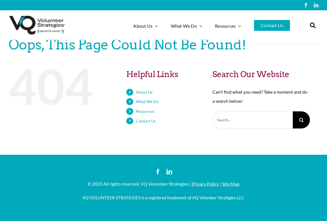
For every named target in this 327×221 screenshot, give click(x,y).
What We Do (147, 101)
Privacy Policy (205, 183)
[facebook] (306, 5)
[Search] (301, 119)
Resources (145, 111)
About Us (144, 92)
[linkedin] (316, 5)
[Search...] (252, 119)
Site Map (230, 183)
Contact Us (146, 120)
